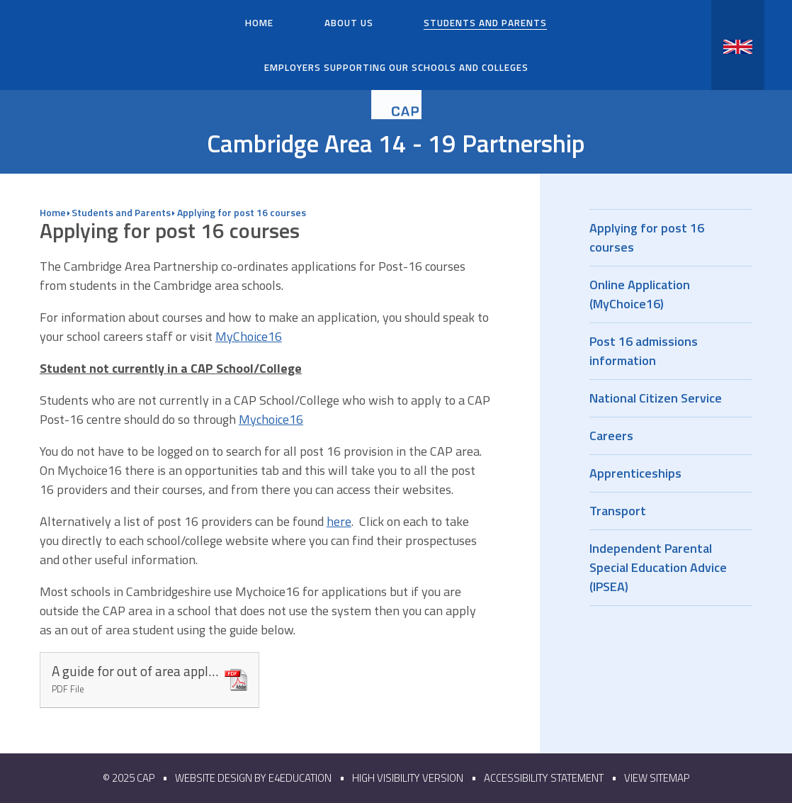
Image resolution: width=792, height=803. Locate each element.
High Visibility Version (407, 778)
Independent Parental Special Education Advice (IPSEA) (670, 567)
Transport (670, 510)
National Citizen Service (670, 398)
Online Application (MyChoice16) (670, 294)
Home (53, 212)
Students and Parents (121, 212)
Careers (670, 435)
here (339, 521)
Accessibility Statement (544, 778)
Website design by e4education (253, 778)
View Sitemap (656, 778)
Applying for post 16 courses (241, 212)
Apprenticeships (670, 473)
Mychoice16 (271, 419)
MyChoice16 (248, 336)
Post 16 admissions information (670, 351)
